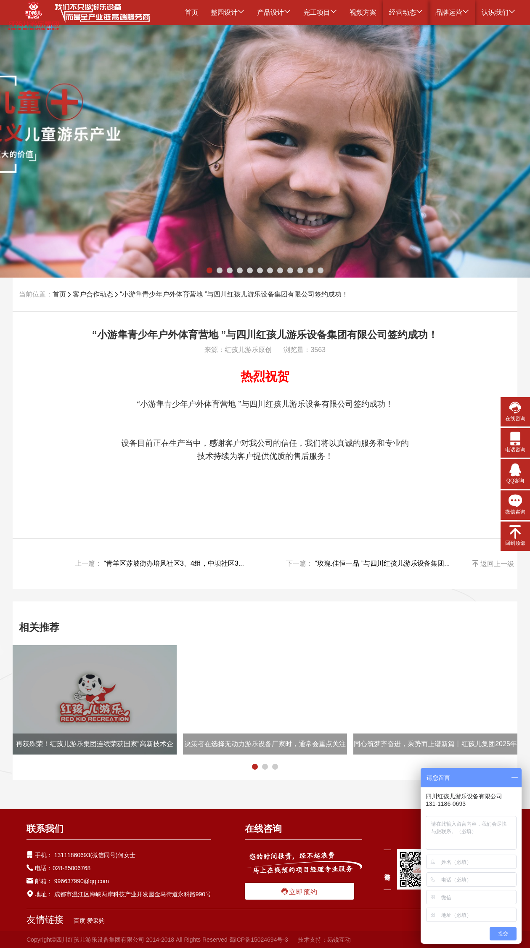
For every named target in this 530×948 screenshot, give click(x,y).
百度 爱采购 (89, 920)
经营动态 (406, 12)
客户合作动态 (93, 294)
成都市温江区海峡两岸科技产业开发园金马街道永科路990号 (132, 894)
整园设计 (227, 12)
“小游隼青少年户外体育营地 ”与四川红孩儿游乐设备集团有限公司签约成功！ (234, 294)
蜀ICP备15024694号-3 (258, 939)
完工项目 (320, 12)
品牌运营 (452, 12)
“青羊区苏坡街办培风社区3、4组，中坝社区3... (174, 563)
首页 (191, 12)
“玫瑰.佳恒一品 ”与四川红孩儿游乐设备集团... (382, 563)
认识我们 (498, 12)
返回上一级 (493, 563)
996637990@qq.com (81, 881)
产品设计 (274, 12)
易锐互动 (339, 939)
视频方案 (363, 12)
